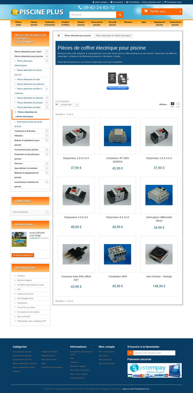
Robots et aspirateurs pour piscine (27, 142)
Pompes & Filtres (49, 352)
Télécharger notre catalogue (97, 389)
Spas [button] (143, 22)
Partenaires (22, 303)
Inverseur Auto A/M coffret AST (76, 278)
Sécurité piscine (49, 359)
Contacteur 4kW (117, 276)
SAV (19, 289)
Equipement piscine (22, 359)
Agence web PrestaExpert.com (135, 389)
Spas (43, 363)
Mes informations (107, 363)
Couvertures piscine (22, 355)
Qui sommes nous (152, 2)
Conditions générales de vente (30, 285)
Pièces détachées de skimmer (29, 98)
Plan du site (78, 389)
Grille (172, 105)
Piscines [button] (128, 22)
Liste (178, 105)
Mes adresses (105, 359)
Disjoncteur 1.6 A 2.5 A (76, 158)
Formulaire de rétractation (28, 312)
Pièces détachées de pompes (29, 102)
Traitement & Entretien (24, 131)
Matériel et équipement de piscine (26, 175)
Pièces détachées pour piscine (28, 56)
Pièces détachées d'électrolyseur (23, 63)
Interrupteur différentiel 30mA (159, 219)
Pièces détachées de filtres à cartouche (28, 91)
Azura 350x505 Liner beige (37, 234)
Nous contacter (23, 316)
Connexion (117, 2)
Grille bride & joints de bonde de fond (28, 124)
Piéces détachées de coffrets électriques (26, 114)
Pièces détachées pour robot (27, 51)
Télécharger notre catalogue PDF (31, 321)
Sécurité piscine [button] (112, 23)
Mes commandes (107, 352)
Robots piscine (48, 355)
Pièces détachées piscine (24, 363)
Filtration (18, 136)
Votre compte (100, 2)
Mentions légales (24, 280)
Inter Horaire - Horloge (159, 276)
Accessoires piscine (22, 352)
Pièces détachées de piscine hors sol (28, 72)
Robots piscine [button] (81, 23)
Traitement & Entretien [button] (49, 23)
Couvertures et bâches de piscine (26, 184)
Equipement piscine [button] (159, 23)
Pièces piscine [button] (34, 23)
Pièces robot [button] (18, 23)
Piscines (18, 163)
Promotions (132, 2)
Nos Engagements (25, 298)
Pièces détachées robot (24, 367)
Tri (56, 104)
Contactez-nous (173, 2)
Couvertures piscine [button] (175, 23)
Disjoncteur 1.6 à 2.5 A (159, 158)
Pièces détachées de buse (28, 79)
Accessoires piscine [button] (97, 23)
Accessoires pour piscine (26, 149)
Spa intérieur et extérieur (26, 168)
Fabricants (23, 201)
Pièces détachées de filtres (28, 107)
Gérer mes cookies (79, 374)
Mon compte (107, 346)
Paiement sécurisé (25, 294)
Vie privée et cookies (26, 307)
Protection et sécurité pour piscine (26, 156)
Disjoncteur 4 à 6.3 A (76, 217)
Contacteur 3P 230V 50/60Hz (117, 160)
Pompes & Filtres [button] (65, 23)
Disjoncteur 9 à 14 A (117, 217)
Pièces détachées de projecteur (30, 84)
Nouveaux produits (63, 389)
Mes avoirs (104, 355)
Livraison (21, 276)
